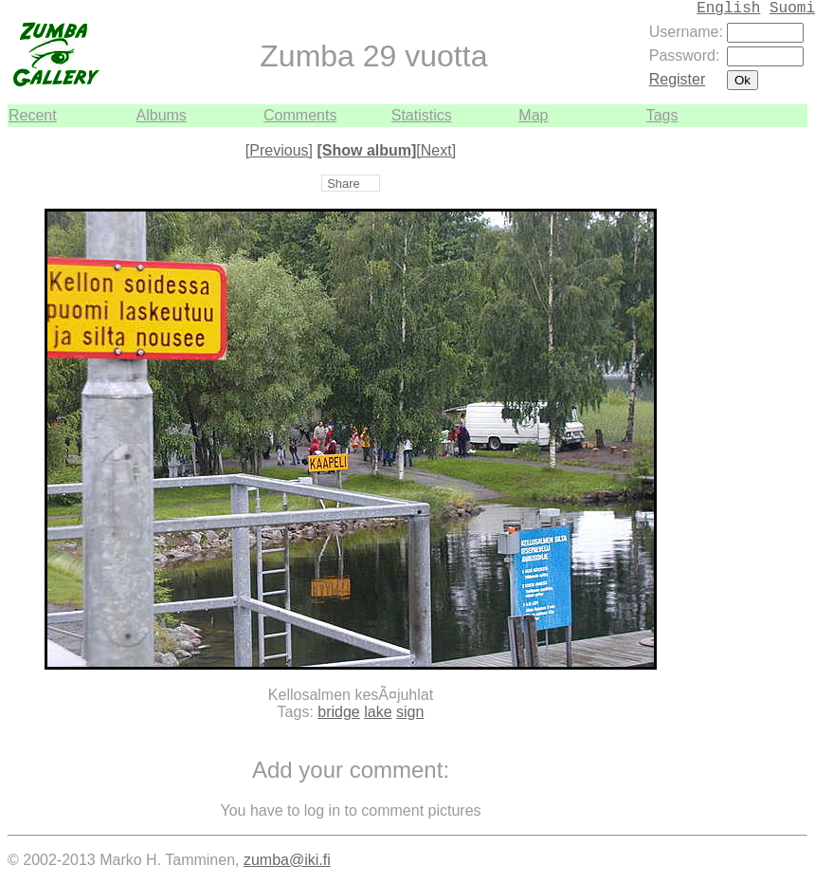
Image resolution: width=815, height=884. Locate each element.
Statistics (421, 115)
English (728, 8)
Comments (299, 115)
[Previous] (279, 150)
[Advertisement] (750, 411)
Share (343, 183)
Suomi (792, 8)
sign (410, 712)
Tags (662, 115)
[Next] (436, 150)
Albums (161, 115)
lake (377, 712)
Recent (33, 115)
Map (533, 115)
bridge (338, 712)
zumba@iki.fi (287, 860)
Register (677, 79)
